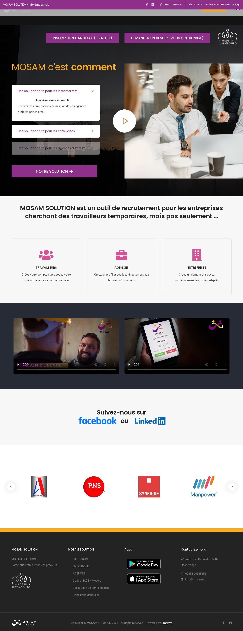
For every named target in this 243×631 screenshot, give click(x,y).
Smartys (167, 621)
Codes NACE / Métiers (87, 578)
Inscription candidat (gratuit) (79, 38)
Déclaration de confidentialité (91, 585)
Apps (170, 17)
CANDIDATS (109, 17)
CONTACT (187, 17)
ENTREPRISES (132, 17)
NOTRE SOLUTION (42, 168)
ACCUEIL (68, 17)
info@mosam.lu (39, 4)
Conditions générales (86, 593)
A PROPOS (87, 17)
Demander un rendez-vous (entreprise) (163, 38)
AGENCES (153, 17)
